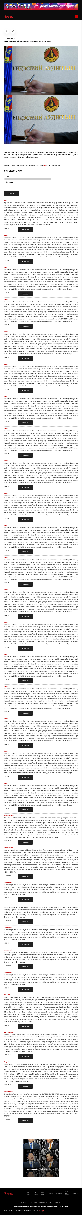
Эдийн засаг (43, 1193)
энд (44, 165)
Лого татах (64, 1207)
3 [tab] (35, 1173)
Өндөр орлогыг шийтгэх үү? (38, 1170)
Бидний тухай (52, 1207)
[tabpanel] (41, 1158)
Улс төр (28, 1193)
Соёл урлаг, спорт (67, 1193)
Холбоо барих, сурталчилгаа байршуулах (30, 1207)
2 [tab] (31, 1173)
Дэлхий (59, 1193)
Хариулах (25, 230)
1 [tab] (28, 1173)
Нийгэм (50, 1193)
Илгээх (11, 194)
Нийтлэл (75, 1193)
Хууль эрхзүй (35, 1193)
